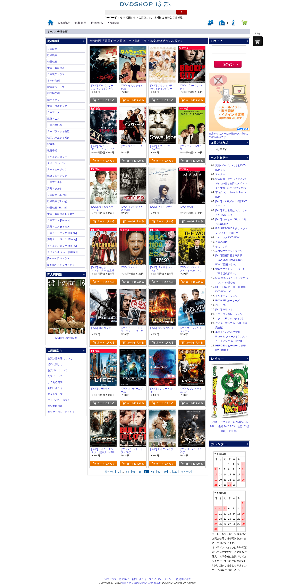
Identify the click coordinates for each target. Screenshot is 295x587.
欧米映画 (63, 31)
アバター (220, 174)
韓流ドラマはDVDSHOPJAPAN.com (141, 582)
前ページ (110, 471)
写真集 (51, 144)
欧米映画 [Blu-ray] (57, 201)
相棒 (122, 17)
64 (127, 471)
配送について (55, 376)
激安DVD (124, 579)
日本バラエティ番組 (58, 131)
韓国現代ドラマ (56, 87)
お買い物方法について (60, 358)
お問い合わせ (55, 388)
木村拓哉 (159, 17)
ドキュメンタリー (57, 156)
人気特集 (113, 23)
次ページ (186, 471)
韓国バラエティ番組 (58, 137)
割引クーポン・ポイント (61, 412)
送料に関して (55, 364)
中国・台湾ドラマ (57, 106)
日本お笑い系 (54, 125)
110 (175, 471)
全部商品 (64, 23)
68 (152, 471)
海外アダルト (54, 188)
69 (159, 471)
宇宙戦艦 (178, 17)
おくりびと (221, 305)
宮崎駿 (168, 17)
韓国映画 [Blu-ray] (57, 207)
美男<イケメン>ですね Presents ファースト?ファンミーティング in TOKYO (231, 337)
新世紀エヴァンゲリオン (228, 251)
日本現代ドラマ (56, 74)
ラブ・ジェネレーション (228, 314)
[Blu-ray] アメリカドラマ (60, 264)
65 (133, 471)
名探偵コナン (146, 17)
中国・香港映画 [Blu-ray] (60, 214)
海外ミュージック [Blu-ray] (62, 239)
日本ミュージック (57, 169)
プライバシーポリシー (60, 400)
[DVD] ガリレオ (223, 309)
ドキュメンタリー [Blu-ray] (62, 245)
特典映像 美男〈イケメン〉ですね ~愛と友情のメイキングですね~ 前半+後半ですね (231, 183)
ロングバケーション (226, 296)
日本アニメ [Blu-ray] (58, 220)
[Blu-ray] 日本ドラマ (58, 258)
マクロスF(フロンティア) (229, 318)
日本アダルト (54, 182)
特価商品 (97, 23)
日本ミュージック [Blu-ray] (62, 233)
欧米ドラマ (53, 99)
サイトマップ (55, 394)
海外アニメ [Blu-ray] (58, 226)
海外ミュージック (57, 175)
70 (165, 471)
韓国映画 (52, 61)
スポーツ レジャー (57, 163)
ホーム (51, 31)
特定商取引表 (55, 406)
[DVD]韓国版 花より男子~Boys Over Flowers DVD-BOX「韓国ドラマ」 (229, 260)
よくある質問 (55, 382)
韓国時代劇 (53, 93)
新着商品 (80, 23)
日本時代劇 (53, 80)
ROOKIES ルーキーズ (227, 300)
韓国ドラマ (132, 17)
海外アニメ (53, 118)
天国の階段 (221, 242)
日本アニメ (53, 112)
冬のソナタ (221, 246)
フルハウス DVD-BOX (227, 237)
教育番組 (52, 150)
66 (140, 471)
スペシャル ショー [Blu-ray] (62, 252)
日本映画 (52, 49)
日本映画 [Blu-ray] (57, 194)
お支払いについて (57, 370)
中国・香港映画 (56, 68)
